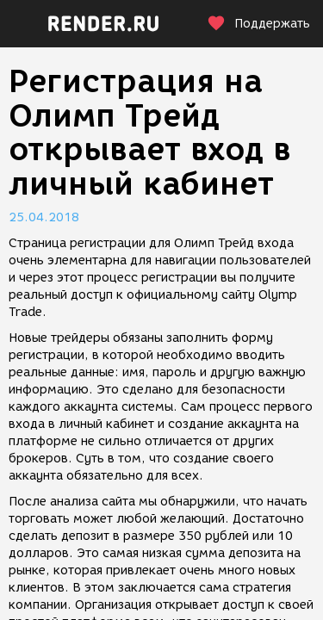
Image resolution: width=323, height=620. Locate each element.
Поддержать (258, 23)
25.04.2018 (44, 217)
